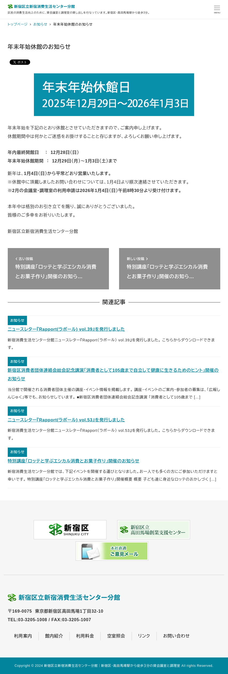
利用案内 (23, 636)
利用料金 (85, 636)
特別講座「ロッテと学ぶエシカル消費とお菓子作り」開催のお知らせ (73, 461)
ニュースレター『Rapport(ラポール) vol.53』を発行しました (66, 420)
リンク (144, 636)
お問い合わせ (176, 636)
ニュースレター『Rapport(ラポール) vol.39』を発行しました (66, 329)
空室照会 (116, 636)
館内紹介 (54, 636)
